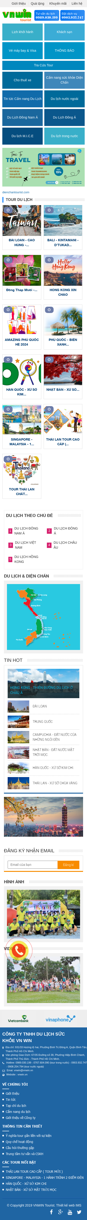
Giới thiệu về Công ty (20, 1117)
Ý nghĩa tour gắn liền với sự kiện (29, 1135)
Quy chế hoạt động (19, 1141)
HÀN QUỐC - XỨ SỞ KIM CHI (26, 1183)
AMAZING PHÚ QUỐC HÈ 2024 (22, 342)
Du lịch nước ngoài (64, 99)
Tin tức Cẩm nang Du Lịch (22, 99)
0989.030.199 (47, 17)
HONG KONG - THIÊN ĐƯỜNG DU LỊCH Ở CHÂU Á (41, 690)
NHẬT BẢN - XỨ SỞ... (62, 389)
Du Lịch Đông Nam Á (22, 117)
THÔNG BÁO (64, 50)
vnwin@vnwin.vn (23, 1070)
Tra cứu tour (43, 65)
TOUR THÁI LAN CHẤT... (21, 491)
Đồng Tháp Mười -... (21, 290)
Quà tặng (37, 3)
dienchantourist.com (15, 192)
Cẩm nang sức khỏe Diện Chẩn (64, 80)
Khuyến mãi (58, 3)
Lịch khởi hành (22, 32)
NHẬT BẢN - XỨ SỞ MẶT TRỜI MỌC (31, 1189)
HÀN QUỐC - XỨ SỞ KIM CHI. (53, 768)
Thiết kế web (65, 1205)
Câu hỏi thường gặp (20, 1147)
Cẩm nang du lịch (18, 1111)
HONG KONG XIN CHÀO (63, 292)
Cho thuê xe (22, 80)
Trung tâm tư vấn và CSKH (24, 1154)
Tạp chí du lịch (16, 1105)
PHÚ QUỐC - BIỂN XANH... (63, 342)
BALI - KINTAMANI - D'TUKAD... (63, 242)
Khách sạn (64, 32)
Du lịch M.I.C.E (22, 136)
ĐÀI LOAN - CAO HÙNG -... (22, 242)
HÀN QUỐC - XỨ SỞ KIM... (21, 391)
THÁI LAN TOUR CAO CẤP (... (63, 441)
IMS (78, 1205)
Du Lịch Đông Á (64, 117)
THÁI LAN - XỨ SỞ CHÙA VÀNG (55, 783)
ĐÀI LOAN (40, 706)
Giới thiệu (19, 3)
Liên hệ (77, 3)
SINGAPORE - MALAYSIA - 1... (22, 441)
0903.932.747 (72, 17)
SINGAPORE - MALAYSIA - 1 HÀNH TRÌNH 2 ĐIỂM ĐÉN (45, 1177)
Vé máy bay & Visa (22, 50)
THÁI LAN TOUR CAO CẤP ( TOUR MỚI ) (34, 1171)
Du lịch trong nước (64, 136)
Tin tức (11, 1099)
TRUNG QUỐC (43, 722)
